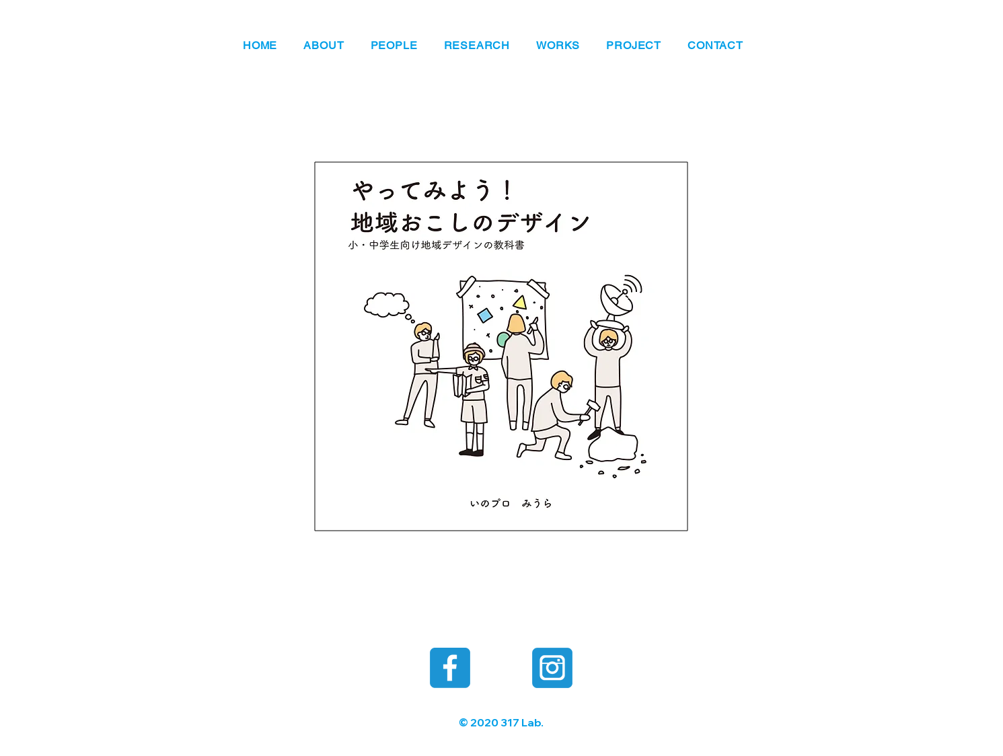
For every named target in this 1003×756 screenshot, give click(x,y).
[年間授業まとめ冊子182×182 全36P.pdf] (501, 344)
